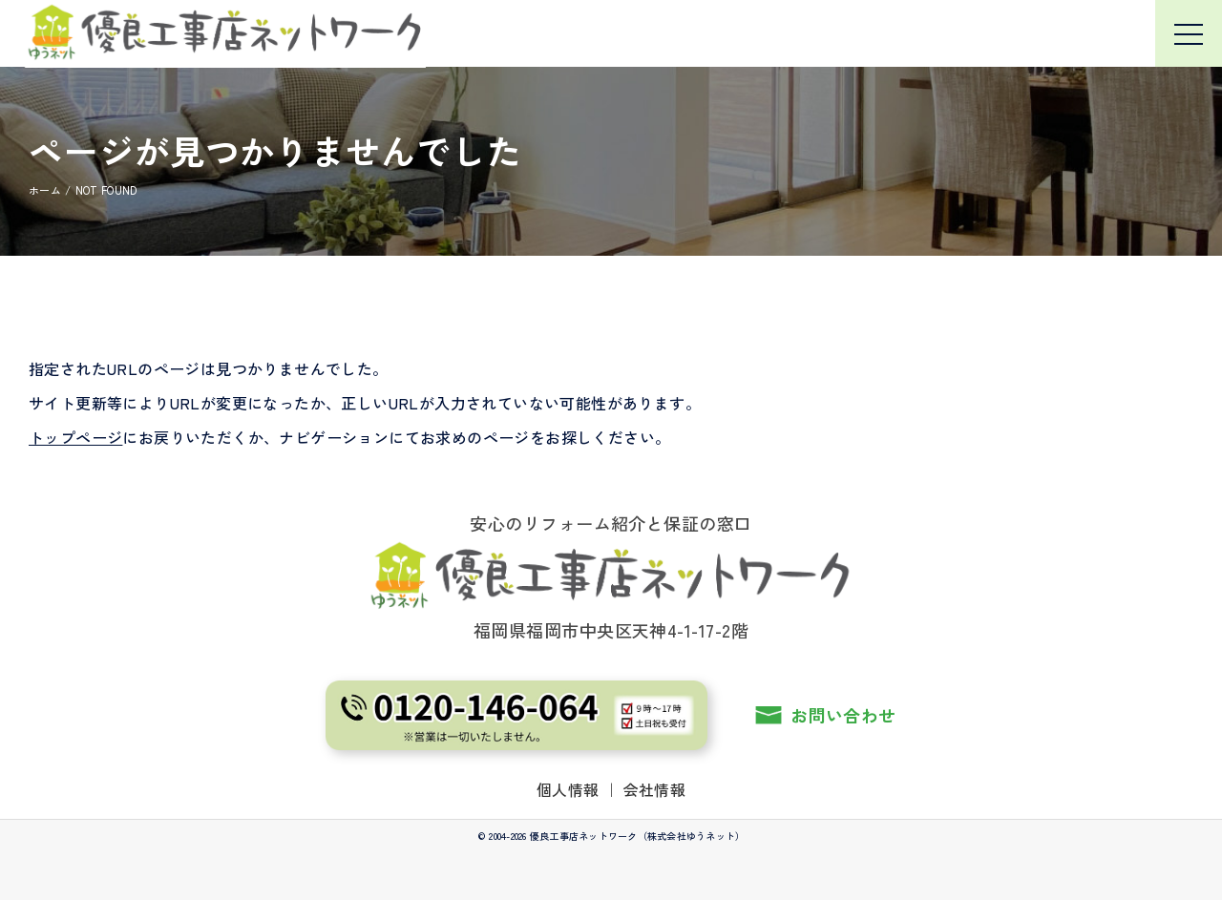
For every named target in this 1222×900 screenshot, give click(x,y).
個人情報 (568, 789)
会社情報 (654, 789)
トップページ (75, 437)
